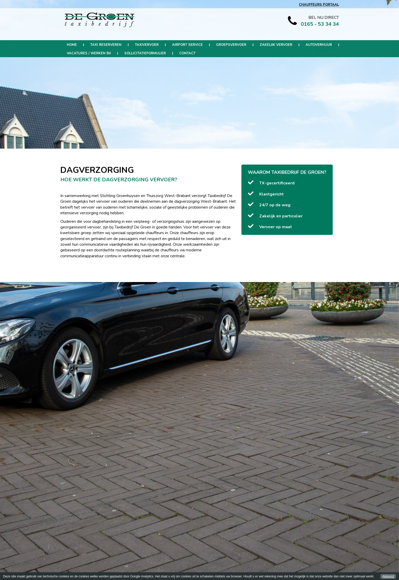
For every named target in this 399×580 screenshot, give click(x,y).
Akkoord (388, 576)
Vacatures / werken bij (89, 53)
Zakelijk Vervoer (276, 45)
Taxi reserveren (105, 45)
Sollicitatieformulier (145, 53)
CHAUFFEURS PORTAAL (319, 4)
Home (72, 45)
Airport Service (187, 45)
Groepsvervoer (231, 45)
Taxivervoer (147, 45)
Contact (187, 53)
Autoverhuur (319, 45)
